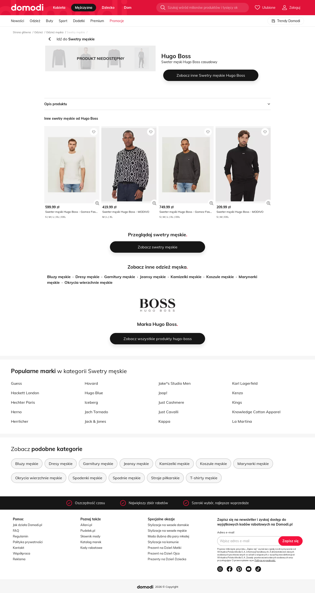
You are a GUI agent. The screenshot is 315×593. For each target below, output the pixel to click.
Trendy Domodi (285, 21)
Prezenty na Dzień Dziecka (167, 559)
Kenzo (237, 392)
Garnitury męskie (119, 276)
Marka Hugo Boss (157, 324)
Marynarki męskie (253, 463)
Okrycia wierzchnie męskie (88, 282)
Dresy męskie (87, 276)
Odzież (35, 21)
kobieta (59, 7)
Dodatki (79, 21)
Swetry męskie (76, 32)
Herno (16, 411)
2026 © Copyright (166, 586)
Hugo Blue (94, 392)
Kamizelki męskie (186, 276)
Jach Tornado (96, 411)
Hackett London (25, 392)
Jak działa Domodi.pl (27, 525)
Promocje (117, 21)
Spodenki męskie (87, 477)
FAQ (16, 530)
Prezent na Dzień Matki (164, 548)
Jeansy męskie (153, 276)
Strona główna (22, 32)
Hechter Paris (23, 402)
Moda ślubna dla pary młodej (168, 536)
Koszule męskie (220, 276)
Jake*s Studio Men (174, 383)
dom (128, 7)
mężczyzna (83, 7)
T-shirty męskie (203, 477)
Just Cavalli (168, 411)
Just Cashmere (171, 402)
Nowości (17, 21)
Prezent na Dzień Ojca (164, 553)
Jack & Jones (95, 421)
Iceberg (91, 402)
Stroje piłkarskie (165, 477)
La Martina (242, 421)
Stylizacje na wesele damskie (168, 525)
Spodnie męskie (127, 477)
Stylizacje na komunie (163, 542)
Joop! (162, 392)
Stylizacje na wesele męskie (167, 530)
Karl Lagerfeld (245, 383)
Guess (16, 383)
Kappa (164, 421)
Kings (237, 402)
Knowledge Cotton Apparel (256, 411)
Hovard (91, 383)
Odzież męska (55, 32)
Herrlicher (19, 421)
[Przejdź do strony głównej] (27, 7)
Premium (97, 21)
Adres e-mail (225, 532)
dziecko (108, 7)
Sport (63, 21)
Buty (49, 21)
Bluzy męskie (59, 276)
